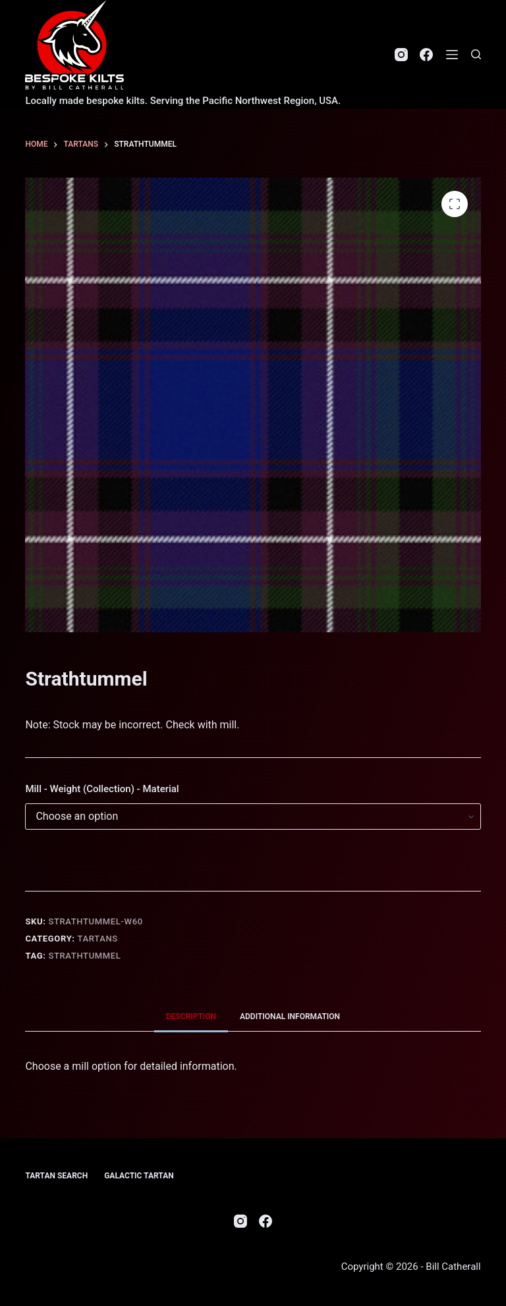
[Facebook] (426, 54)
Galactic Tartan (139, 1175)
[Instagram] (401, 54)
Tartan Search (56, 1175)
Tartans (98, 938)
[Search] (476, 54)
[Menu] (452, 55)
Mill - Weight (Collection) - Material (102, 789)
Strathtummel (84, 956)
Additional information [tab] (290, 1016)
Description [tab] (191, 1016)
